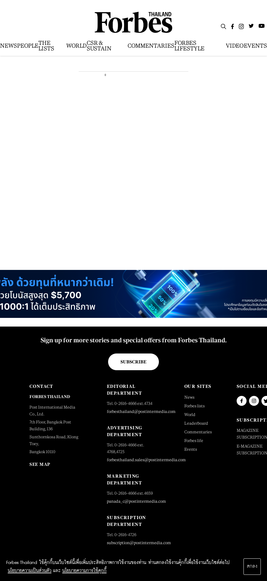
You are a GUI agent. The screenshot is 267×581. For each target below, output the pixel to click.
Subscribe (133, 361)
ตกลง (252, 566)
